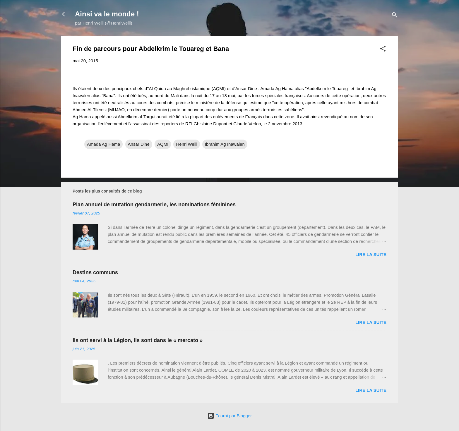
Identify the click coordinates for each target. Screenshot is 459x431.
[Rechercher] (394, 16)
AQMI (162, 144)
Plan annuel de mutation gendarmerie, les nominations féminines (154, 204)
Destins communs (95, 272)
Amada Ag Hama (103, 144)
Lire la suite (370, 254)
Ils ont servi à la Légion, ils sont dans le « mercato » (138, 340)
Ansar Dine (139, 144)
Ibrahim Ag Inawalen (225, 144)
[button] (382, 49)
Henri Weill (186, 144)
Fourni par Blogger (229, 415)
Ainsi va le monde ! (107, 14)
